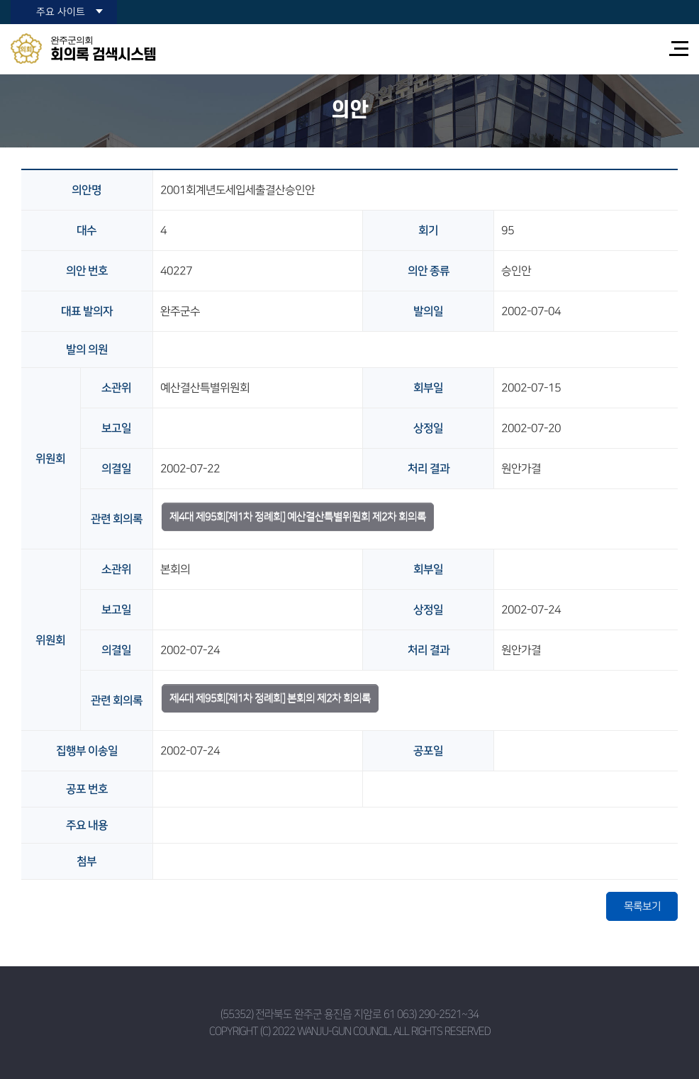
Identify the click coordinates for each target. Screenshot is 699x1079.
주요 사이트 (60, 12)
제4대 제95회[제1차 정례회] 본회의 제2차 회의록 (270, 698)
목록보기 (642, 906)
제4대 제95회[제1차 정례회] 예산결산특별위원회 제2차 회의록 (297, 516)
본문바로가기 (0, 0)
